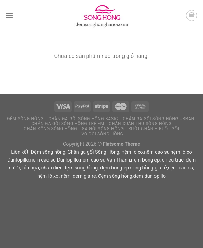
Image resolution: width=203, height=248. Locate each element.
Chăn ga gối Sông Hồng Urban (158, 118)
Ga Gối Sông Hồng (103, 128)
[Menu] (9, 15)
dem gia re (84, 176)
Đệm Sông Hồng (25, 118)
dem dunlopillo (149, 176)
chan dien (52, 168)
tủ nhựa (30, 168)
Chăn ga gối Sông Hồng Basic (83, 118)
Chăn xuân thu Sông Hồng (140, 123)
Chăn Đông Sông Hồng (50, 128)
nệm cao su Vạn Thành (105, 160)
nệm (66, 176)
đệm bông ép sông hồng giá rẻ (133, 168)
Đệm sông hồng (48, 152)
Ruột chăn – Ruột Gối (153, 128)
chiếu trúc (173, 160)
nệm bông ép (145, 160)
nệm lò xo (132, 152)
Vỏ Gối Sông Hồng (102, 134)
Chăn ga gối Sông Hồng (93, 152)
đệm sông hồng (81, 168)
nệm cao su (156, 152)
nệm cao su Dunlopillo (54, 160)
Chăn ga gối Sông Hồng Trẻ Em (67, 123)
